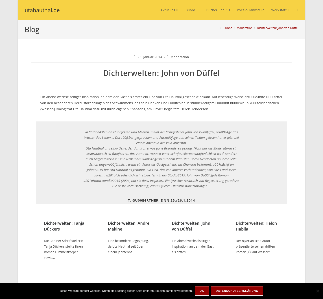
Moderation (179, 57)
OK (202, 290)
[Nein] (317, 291)
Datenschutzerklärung (237, 290)
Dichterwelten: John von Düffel (277, 28)
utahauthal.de (42, 10)
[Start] (218, 28)
